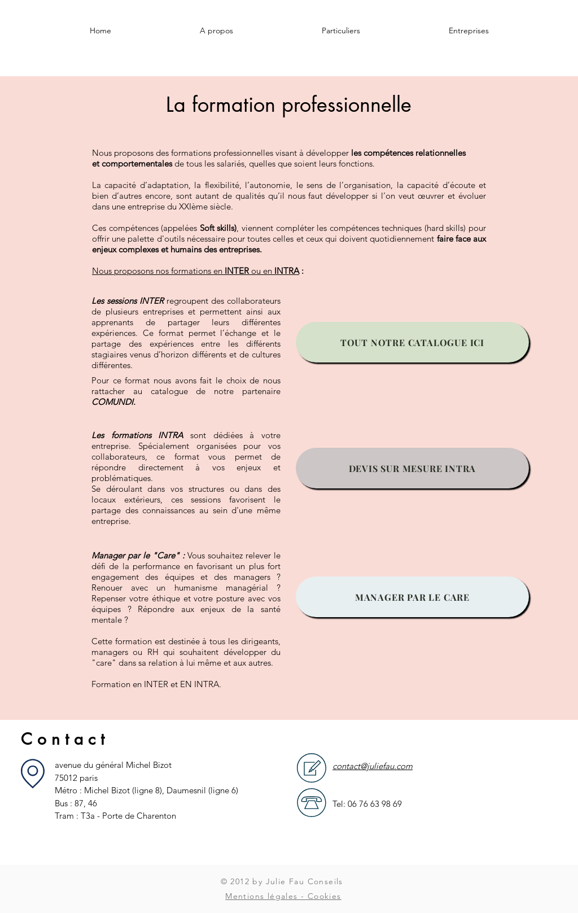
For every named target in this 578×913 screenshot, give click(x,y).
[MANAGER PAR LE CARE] (412, 596)
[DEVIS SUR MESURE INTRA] (412, 468)
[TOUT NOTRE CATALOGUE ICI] (412, 342)
